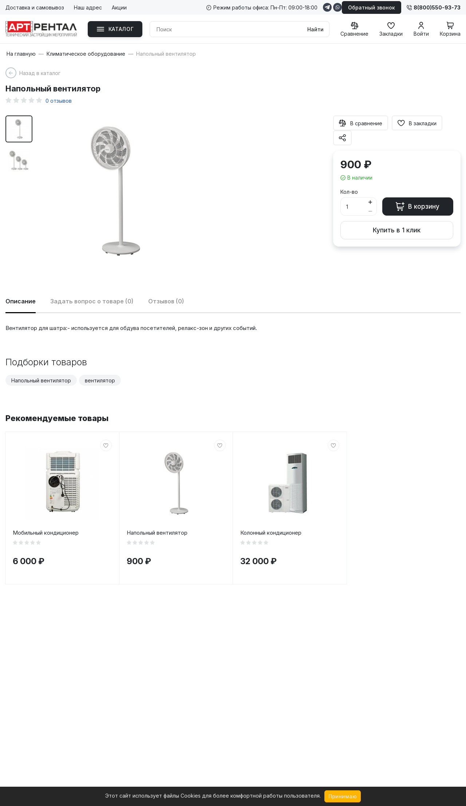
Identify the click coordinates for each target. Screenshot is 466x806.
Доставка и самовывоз (34, 7)
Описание (20, 301)
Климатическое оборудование (86, 54)
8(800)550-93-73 (434, 7)
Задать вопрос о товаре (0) (92, 301)
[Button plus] (370, 202)
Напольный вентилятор (41, 380)
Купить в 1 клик (396, 230)
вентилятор (100, 380)
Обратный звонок (371, 7)
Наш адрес (88, 7)
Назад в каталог (39, 73)
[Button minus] (370, 211)
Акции (119, 7)
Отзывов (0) (166, 301)
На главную (21, 54)
